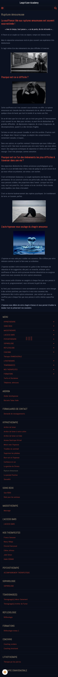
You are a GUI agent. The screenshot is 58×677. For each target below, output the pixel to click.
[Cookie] (5, 672)
